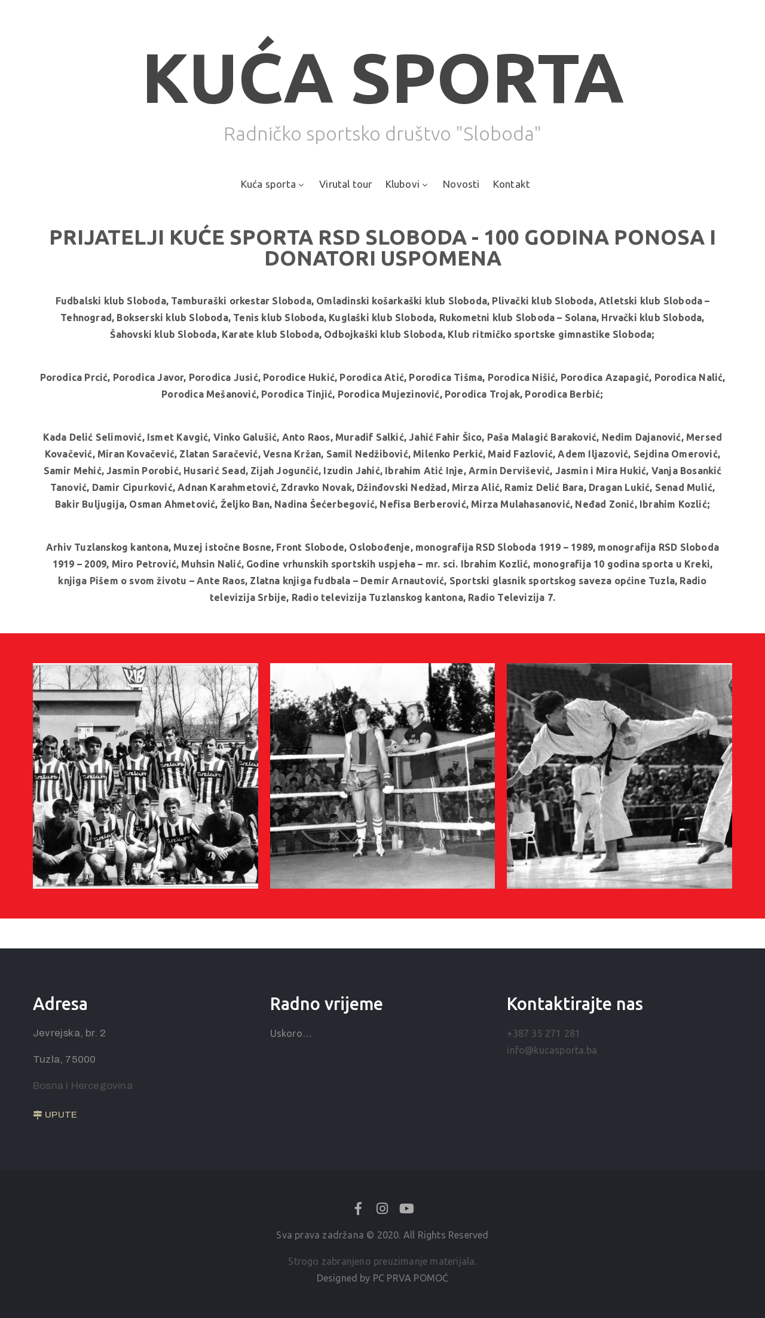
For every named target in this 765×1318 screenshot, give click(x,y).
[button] (55, 1115)
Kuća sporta (273, 184)
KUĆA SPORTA (383, 77)
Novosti (461, 184)
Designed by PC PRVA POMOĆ (383, 1278)
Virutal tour (345, 184)
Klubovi (407, 184)
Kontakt (511, 184)
